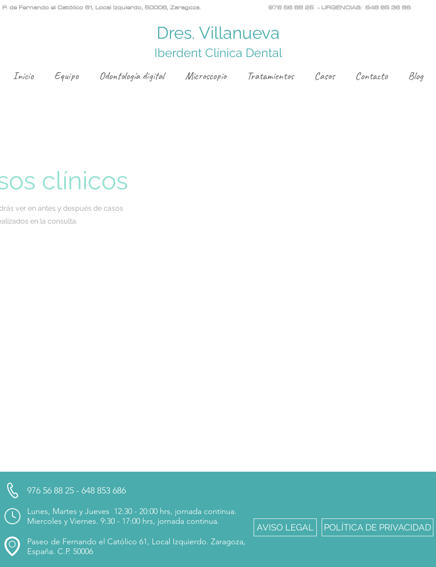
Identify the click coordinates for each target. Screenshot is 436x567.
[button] (285, 527)
